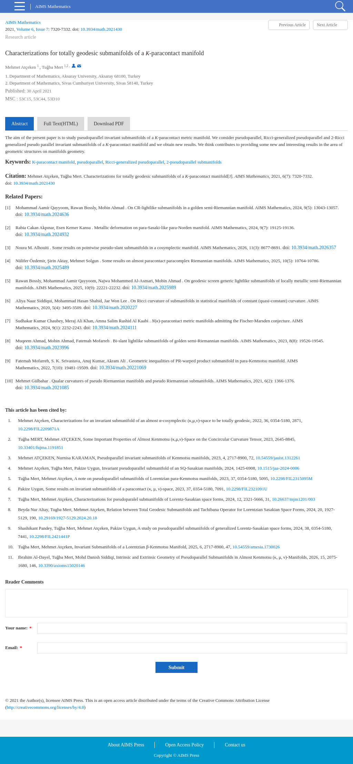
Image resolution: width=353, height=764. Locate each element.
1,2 (66, 66)
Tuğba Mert (52, 67)
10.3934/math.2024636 (46, 214)
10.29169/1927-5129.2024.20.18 (67, 517)
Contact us (235, 744)
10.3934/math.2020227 (114, 307)
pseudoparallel (90, 162)
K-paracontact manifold (53, 162)
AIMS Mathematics (23, 22)
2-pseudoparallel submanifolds (194, 162)
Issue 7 (42, 29)
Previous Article (292, 24)
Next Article (327, 24)
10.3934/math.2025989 (153, 287)
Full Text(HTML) (60, 123)
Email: (13, 647)
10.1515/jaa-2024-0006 (279, 468)
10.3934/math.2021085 (46, 387)
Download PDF (109, 123)
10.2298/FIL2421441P (49, 536)
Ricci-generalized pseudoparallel (134, 162)
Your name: (18, 627)
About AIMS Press (126, 744)
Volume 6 (24, 29)
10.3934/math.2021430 (101, 29)
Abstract (19, 123)
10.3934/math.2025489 (46, 267)
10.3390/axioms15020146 (61, 565)
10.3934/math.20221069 (122, 367)
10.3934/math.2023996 (46, 347)
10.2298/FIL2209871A (38, 428)
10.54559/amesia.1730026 (256, 546)
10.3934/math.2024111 (114, 327)
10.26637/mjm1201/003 (293, 499)
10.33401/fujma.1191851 (40, 447)
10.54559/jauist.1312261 (278, 457)
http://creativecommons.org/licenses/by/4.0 (45, 707)
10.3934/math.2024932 (46, 234)
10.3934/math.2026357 (313, 247)
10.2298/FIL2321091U (246, 488)
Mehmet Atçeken (20, 67)
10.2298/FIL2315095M (291, 478)
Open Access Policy (184, 744)
